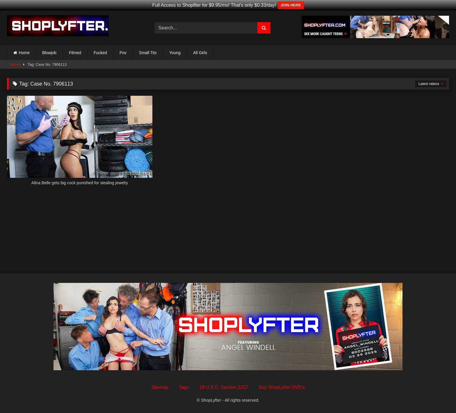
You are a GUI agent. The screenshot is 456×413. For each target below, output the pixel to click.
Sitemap (159, 387)
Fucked (100, 52)
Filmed (75, 52)
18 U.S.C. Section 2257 (224, 387)
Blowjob (49, 52)
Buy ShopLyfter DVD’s (281, 387)
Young (175, 52)
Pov (123, 52)
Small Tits (148, 52)
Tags (184, 387)
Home (24, 52)
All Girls (200, 52)
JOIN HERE (291, 5)
